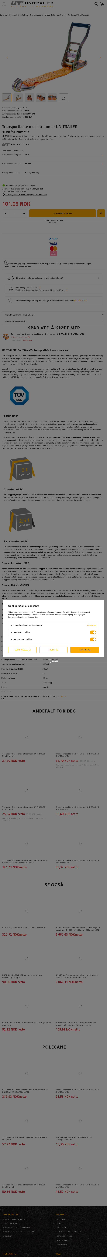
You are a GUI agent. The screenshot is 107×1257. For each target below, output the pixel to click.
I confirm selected (22, 649)
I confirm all (84, 649)
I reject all (53, 649)
